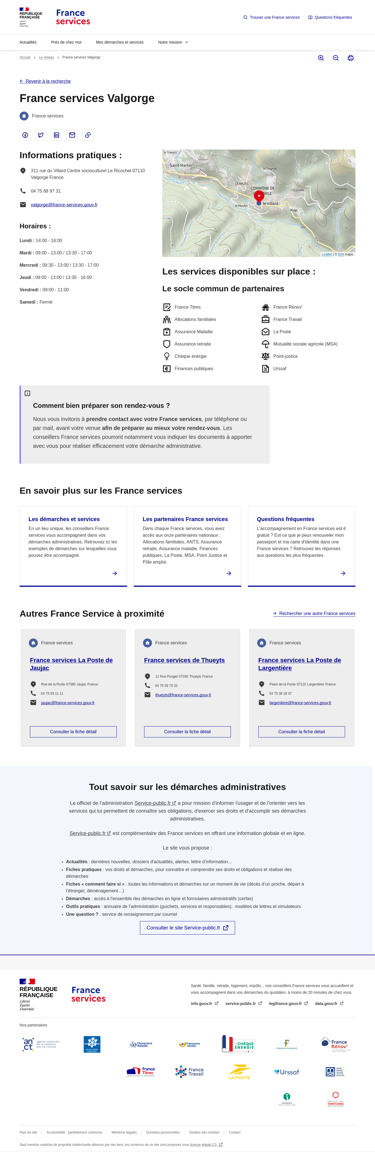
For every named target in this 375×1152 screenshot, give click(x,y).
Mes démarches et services (120, 42)
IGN (341, 254)
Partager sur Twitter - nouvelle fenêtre (40, 135)
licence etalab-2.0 (203, 1145)
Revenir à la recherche (48, 81)
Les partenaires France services (185, 519)
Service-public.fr (153, 803)
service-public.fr (241, 1003)
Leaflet (327, 254)
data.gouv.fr (326, 1003)
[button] (259, 197)
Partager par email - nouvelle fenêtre (72, 135)
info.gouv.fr (202, 1003)
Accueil (25, 57)
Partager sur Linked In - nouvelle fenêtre (56, 135)
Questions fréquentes (333, 17)
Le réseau (46, 57)
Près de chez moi (66, 42)
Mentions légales (124, 1132)
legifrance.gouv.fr (286, 1003)
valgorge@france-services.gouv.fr (64, 204)
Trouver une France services (275, 17)
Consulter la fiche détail (73, 731)
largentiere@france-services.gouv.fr (300, 703)
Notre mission (170, 42)
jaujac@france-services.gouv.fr (68, 703)
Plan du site (28, 1132)
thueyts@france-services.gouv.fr (183, 695)
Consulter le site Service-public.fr (183, 928)
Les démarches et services (64, 519)
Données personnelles (163, 1132)
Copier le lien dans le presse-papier (87, 135)
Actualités (28, 42)
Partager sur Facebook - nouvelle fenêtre (25, 135)
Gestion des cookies (204, 1132)
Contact (234, 1132)
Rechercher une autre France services (317, 613)
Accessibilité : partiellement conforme (74, 1132)
